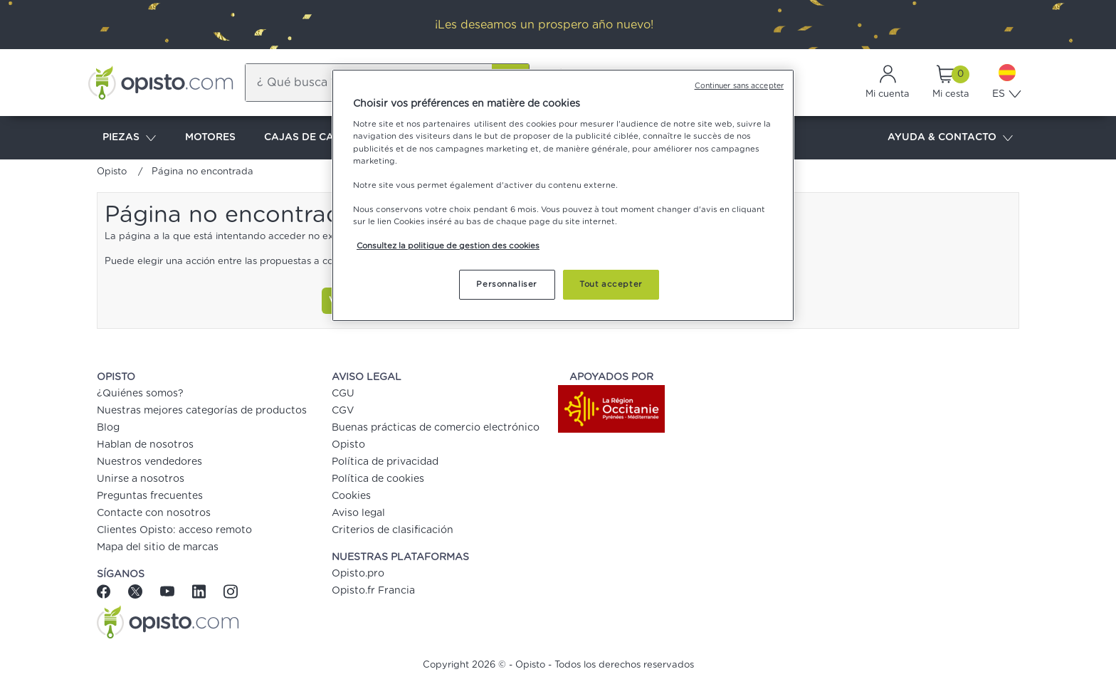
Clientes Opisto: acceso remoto (174, 530)
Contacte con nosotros (154, 513)
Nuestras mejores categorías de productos (202, 411)
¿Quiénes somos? (140, 394)
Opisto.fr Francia (373, 591)
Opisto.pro (358, 574)
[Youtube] (169, 590)
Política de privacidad (385, 462)
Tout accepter (610, 284)
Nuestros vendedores (149, 462)
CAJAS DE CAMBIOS (315, 137)
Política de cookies (378, 479)
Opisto (112, 172)
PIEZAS (129, 138)
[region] (563, 195)
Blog (108, 428)
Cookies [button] (351, 496)
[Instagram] (230, 590)
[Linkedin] (200, 590)
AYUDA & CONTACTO (951, 138)
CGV (343, 411)
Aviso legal (358, 513)
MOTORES (210, 137)
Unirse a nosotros (140, 479)
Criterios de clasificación (392, 530)
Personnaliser (506, 284)
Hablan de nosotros (145, 445)
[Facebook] (109, 590)
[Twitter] (137, 590)
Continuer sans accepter (739, 86)
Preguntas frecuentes (150, 496)
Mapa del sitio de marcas (158, 547)
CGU (343, 394)
